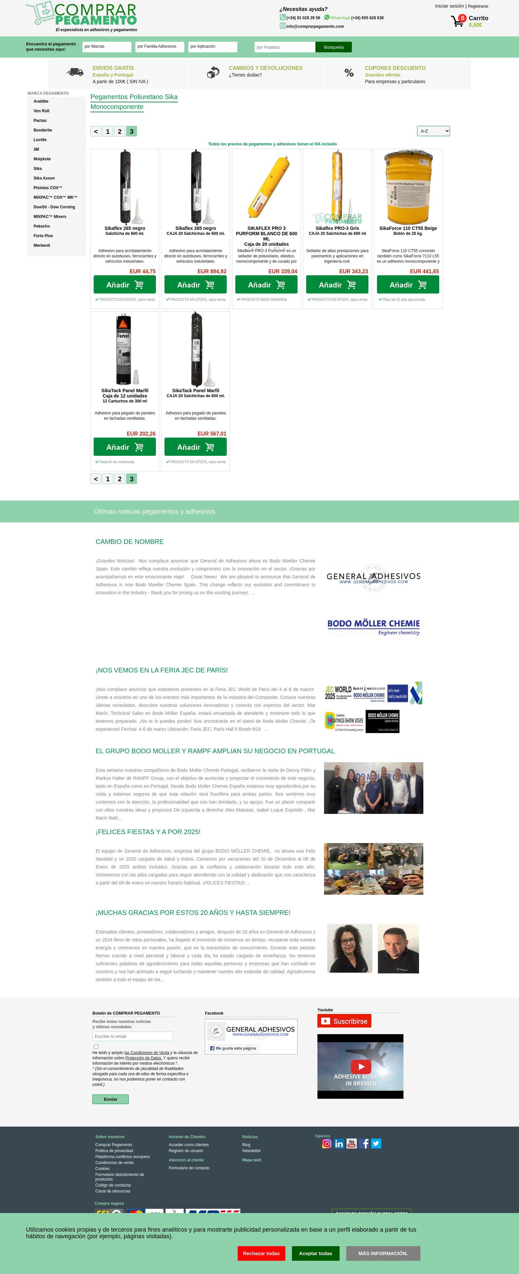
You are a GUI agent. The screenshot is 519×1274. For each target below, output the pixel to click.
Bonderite (42, 130)
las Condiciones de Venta (146, 1052)
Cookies (102, 1168)
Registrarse (478, 6)
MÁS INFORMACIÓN (382, 1253)
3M (36, 149)
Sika (37, 168)
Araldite (40, 101)
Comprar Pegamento (113, 1144)
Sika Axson (44, 178)
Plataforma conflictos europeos (122, 1156)
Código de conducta (113, 1185)
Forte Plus (43, 236)
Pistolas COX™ (47, 188)
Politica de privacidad (114, 1150)
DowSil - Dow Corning (54, 207)
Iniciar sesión (449, 6)
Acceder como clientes (189, 1144)
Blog (246, 1144)
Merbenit (41, 245)
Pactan (39, 120)
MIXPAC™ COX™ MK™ (55, 197)
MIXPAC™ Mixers (49, 216)
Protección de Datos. (143, 1058)
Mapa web (251, 1160)
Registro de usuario (186, 1150)
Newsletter (251, 1150)
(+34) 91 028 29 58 (303, 18)
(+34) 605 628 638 (357, 18)
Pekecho (41, 226)
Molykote (42, 159)
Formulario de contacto (189, 1168)
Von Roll (41, 111)
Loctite (39, 139)
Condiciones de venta (114, 1162)
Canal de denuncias (112, 1191)
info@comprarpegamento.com (315, 26)
